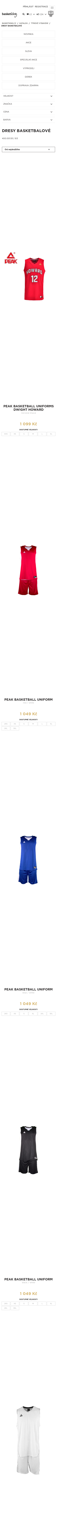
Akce (28, 43)
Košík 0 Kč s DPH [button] (51, 12)
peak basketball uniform (28, 699)
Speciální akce (28, 60)
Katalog (23, 23)
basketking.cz (9, 23)
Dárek (28, 77)
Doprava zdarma (28, 86)
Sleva (28, 51)
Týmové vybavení (39, 23)
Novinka (28, 34)
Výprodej (28, 68)
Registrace (41, 7)
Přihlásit (28, 7)
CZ (31, 14)
